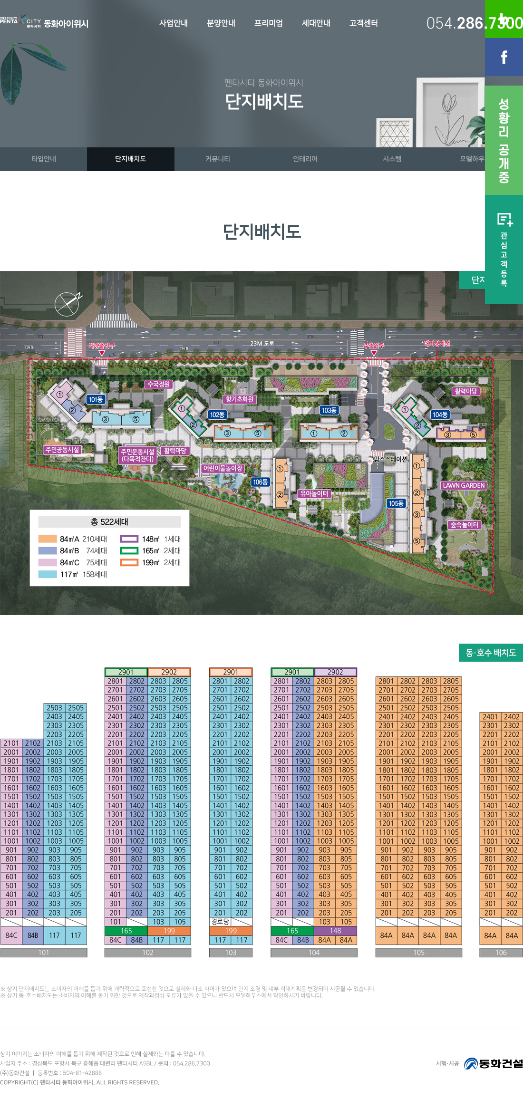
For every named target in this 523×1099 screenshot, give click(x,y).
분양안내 (221, 23)
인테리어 (305, 159)
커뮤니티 (217, 159)
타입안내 (43, 159)
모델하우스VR (479, 159)
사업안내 (173, 23)
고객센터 (363, 23)
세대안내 (316, 23)
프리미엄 (268, 23)
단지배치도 (130, 159)
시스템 (392, 159)
